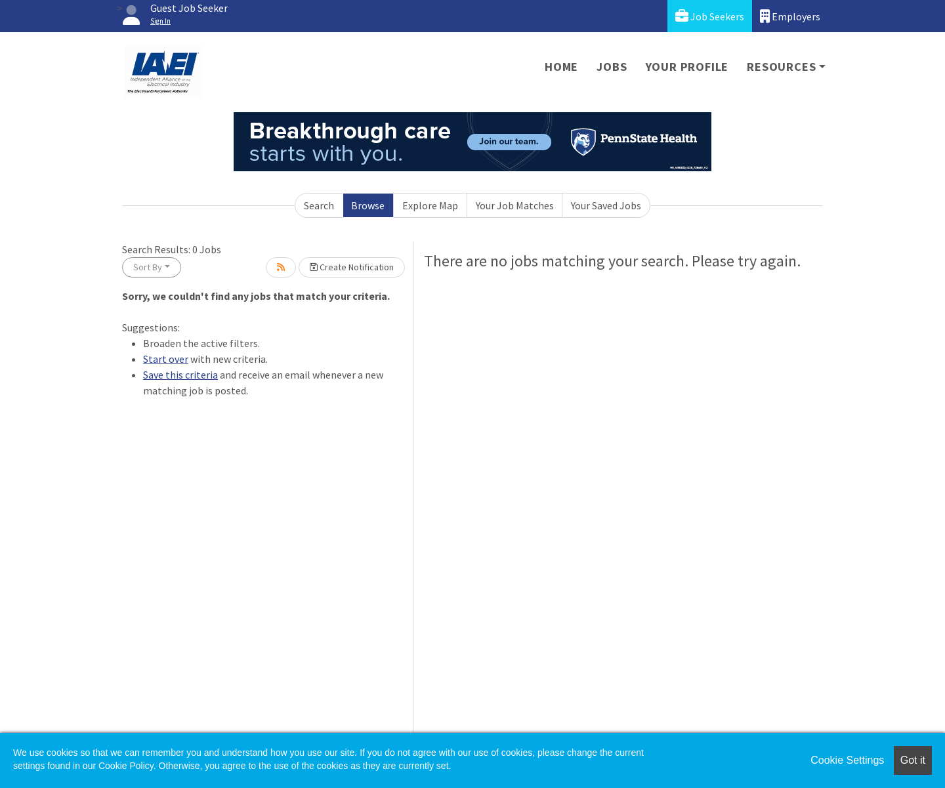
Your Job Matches (515, 205)
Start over (165, 358)
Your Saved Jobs (606, 205)
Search (319, 205)
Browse (368, 205)
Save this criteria (180, 374)
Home (561, 66)
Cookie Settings (847, 760)
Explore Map (430, 205)
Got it (912, 760)
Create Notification (352, 267)
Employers (790, 16)
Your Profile (687, 66)
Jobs (612, 66)
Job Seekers (709, 16)
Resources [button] (781, 66)
